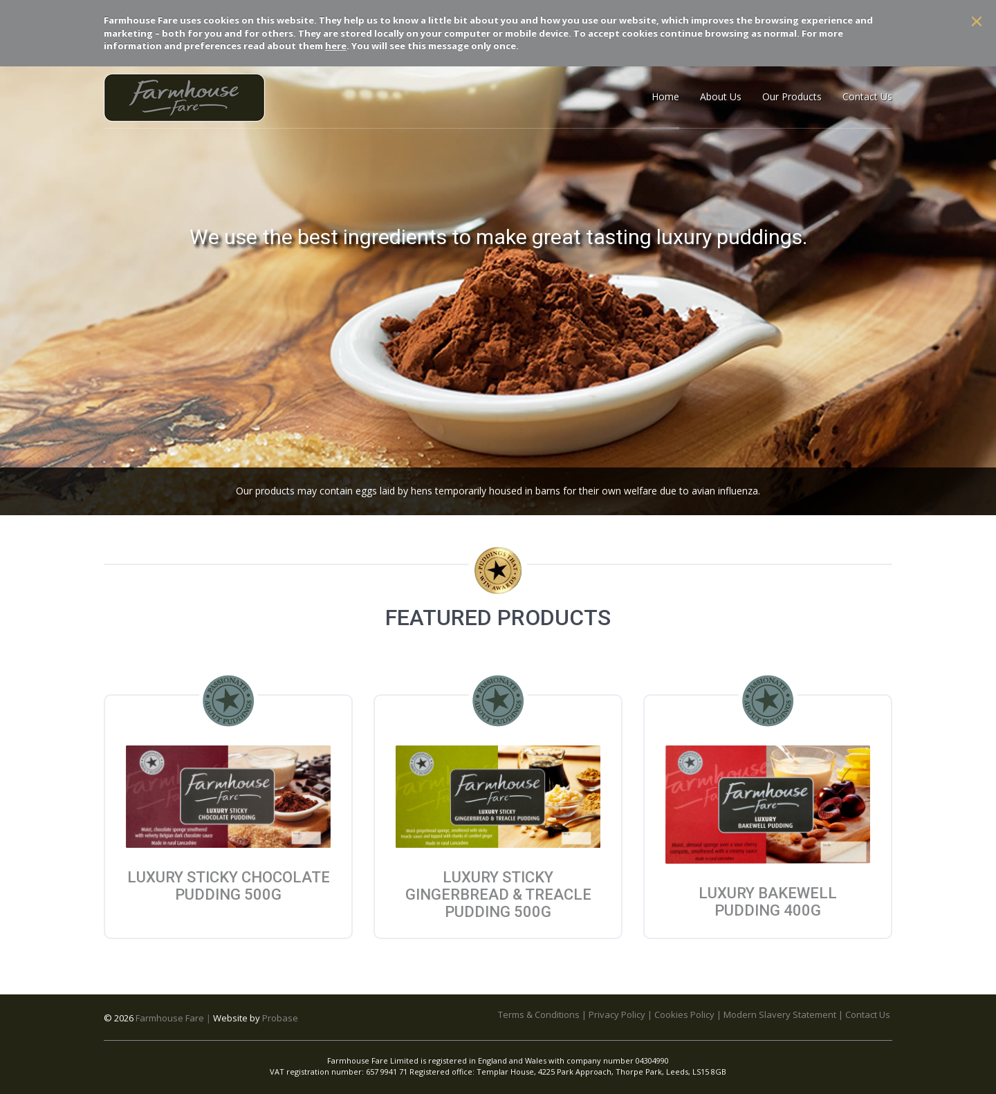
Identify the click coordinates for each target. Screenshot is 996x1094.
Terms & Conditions (539, 1014)
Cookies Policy (684, 1014)
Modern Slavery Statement (779, 1014)
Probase (280, 1018)
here (336, 45)
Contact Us (867, 1014)
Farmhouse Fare (170, 1018)
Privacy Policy (617, 1014)
